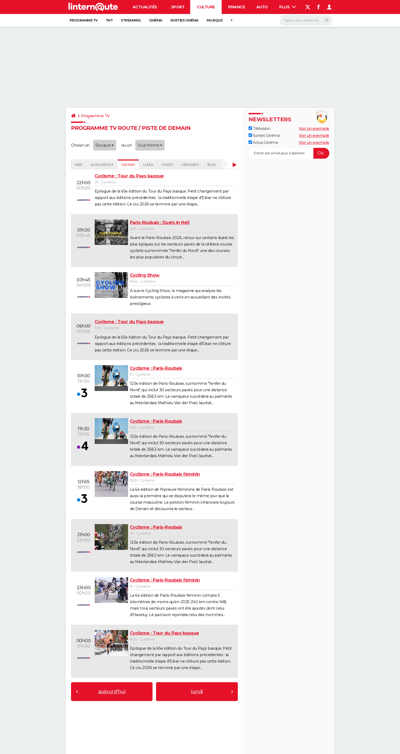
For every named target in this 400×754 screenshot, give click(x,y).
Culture (206, 7)
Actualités (145, 7)
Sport (178, 7)
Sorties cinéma (184, 20)
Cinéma (155, 20)
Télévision (259, 128)
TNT (109, 20)
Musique (215, 20)
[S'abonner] (289, 153)
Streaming (131, 20)
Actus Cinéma (263, 142)
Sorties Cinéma (264, 135)
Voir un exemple (314, 128)
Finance (236, 7)
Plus (287, 7)
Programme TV (84, 20)
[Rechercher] (305, 20)
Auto (262, 7)
